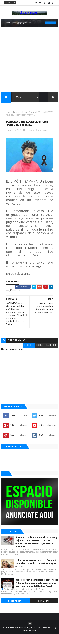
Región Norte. (28, 112)
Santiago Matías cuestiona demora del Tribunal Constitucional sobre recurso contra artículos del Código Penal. (36, 583)
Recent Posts (15, 601)
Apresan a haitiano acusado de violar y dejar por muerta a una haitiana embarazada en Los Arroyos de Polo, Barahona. (36, 542)
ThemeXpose (29, 630)
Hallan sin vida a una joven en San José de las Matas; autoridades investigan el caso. (35, 563)
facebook (51, 345)
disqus (39, 345)
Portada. (17, 112)
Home (9, 112)
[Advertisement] (29, 61)
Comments (44, 601)
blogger (28, 345)
